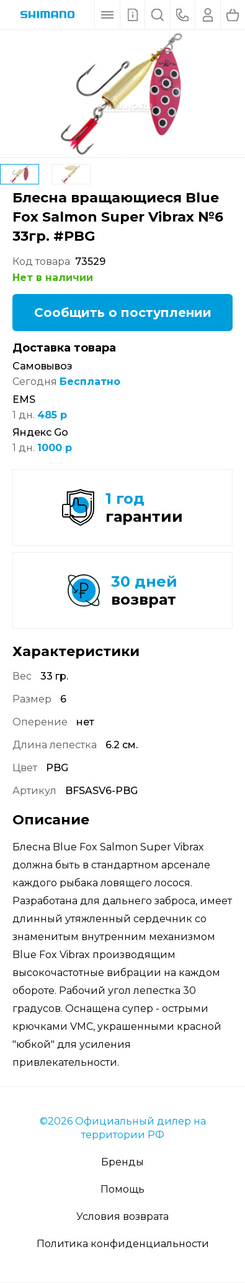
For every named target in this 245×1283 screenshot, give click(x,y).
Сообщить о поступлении (123, 312)
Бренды (122, 1162)
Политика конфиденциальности (123, 1244)
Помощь (122, 1189)
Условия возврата (122, 1216)
